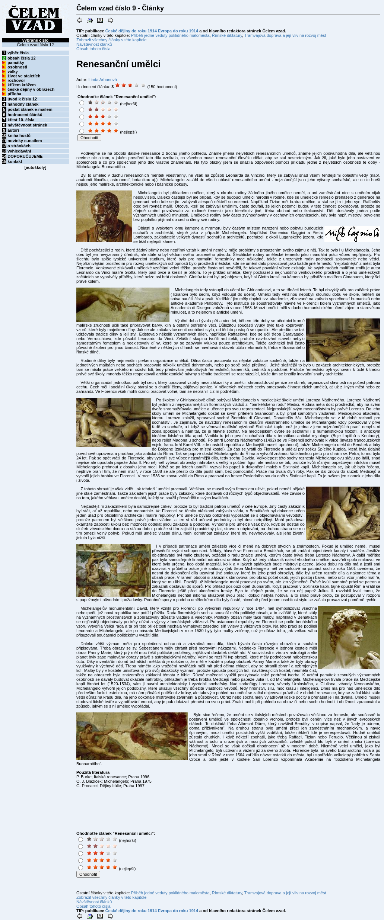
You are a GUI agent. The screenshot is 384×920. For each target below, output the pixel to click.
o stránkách (19, 146)
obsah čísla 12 (21, 58)
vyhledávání (19, 151)
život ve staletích (23, 76)
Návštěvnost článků (94, 44)
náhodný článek (22, 104)
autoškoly (35, 167)
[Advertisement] (205, 118)
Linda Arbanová (102, 79)
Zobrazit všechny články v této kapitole (111, 40)
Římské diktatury (227, 35)
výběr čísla (18, 53)
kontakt (14, 161)
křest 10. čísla (20, 120)
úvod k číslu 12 (22, 99)
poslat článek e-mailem (29, 109)
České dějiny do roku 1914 (131, 31)
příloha (14, 94)
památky (15, 62)
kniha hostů (19, 135)
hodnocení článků (24, 114)
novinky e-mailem (24, 140)
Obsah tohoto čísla (93, 49)
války (12, 71)
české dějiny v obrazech (30, 89)
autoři (13, 130)
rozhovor (16, 80)
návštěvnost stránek (27, 125)
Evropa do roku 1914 (178, 31)
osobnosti (17, 67)
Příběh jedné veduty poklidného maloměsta (170, 35)
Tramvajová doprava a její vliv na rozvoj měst (285, 35)
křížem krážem (21, 85)
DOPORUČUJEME (24, 156)
